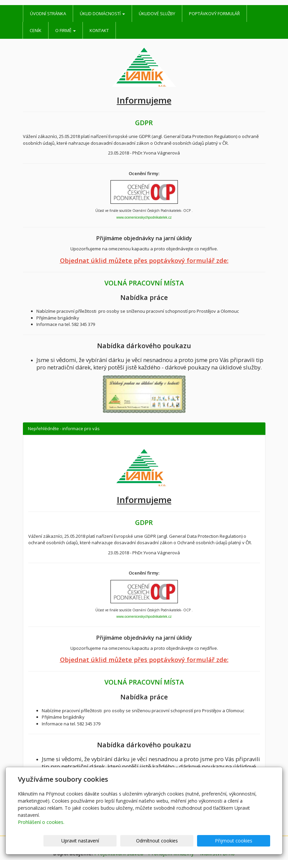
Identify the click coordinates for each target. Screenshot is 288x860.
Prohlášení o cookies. (41, 822)
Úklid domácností (102, 13)
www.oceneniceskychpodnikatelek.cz (144, 217)
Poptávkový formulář (214, 13)
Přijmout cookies (244, 840)
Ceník (35, 30)
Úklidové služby (157, 13)
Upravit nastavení (134, 840)
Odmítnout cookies (189, 840)
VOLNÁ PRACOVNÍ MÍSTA (144, 282)
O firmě (65, 30)
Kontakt (99, 30)
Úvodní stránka (48, 13)
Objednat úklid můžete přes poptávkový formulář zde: (144, 260)
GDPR (144, 122)
